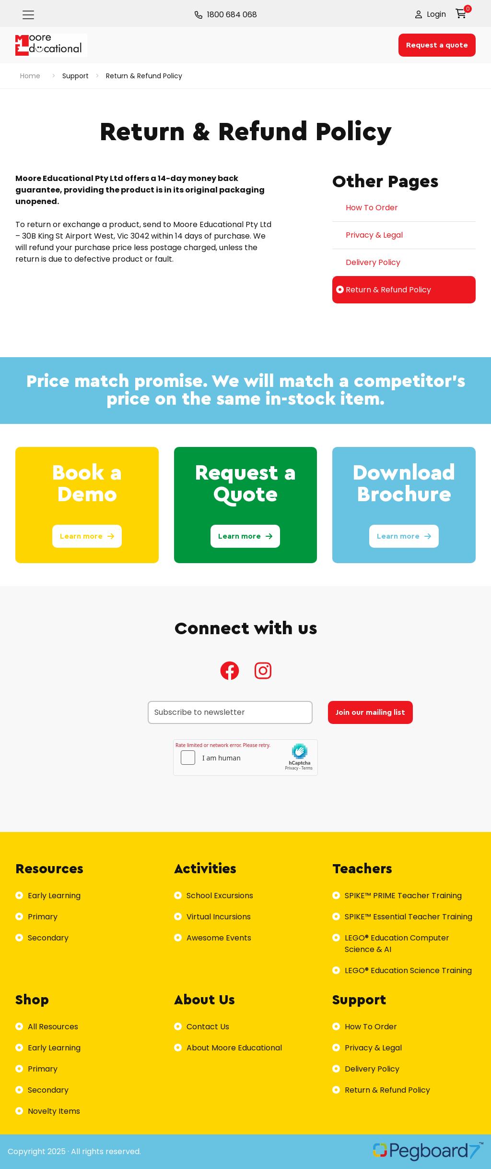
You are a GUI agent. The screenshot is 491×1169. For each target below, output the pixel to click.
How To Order (367, 207)
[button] (430, 14)
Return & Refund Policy (383, 289)
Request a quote (437, 45)
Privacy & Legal (369, 235)
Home (30, 76)
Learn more (87, 536)
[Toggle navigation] (28, 15)
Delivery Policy (368, 262)
